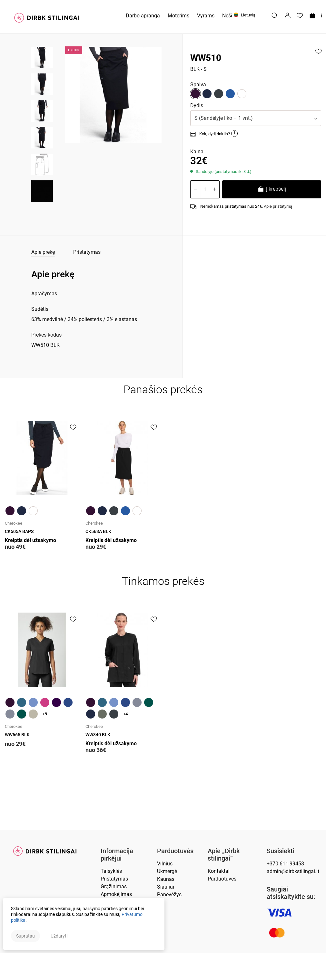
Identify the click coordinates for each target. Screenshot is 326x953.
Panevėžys (169, 894)
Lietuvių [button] (244, 15)
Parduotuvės (175, 851)
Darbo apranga (143, 16)
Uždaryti (59, 936)
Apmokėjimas (116, 894)
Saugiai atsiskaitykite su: (291, 893)
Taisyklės (111, 871)
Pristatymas (87, 252)
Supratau (25, 936)
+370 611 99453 (285, 864)
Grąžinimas (114, 886)
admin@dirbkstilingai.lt (293, 871)
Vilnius (165, 864)
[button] (255, 118)
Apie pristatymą (278, 206)
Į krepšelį (271, 190)
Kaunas (165, 879)
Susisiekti (280, 851)
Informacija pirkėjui (117, 854)
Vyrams (205, 16)
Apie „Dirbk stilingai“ (224, 854)
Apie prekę (43, 252)
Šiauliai (165, 887)
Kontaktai (219, 871)
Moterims (178, 16)
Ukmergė (167, 871)
